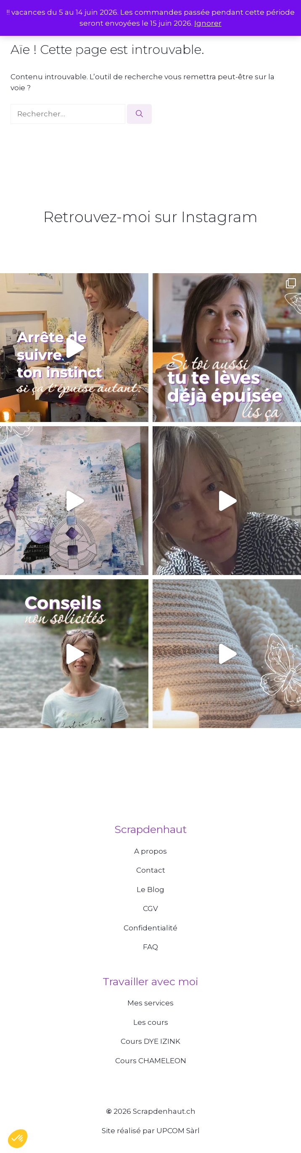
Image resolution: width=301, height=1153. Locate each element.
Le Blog (150, 889)
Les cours (150, 1022)
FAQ (150, 947)
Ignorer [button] (208, 23)
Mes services (150, 1003)
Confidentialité (150, 928)
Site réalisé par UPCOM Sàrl (151, 1130)
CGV (150, 908)
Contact (150, 870)
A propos (150, 851)
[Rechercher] (139, 114)
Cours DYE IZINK (150, 1041)
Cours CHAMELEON (150, 1060)
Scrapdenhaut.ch (164, 1111)
